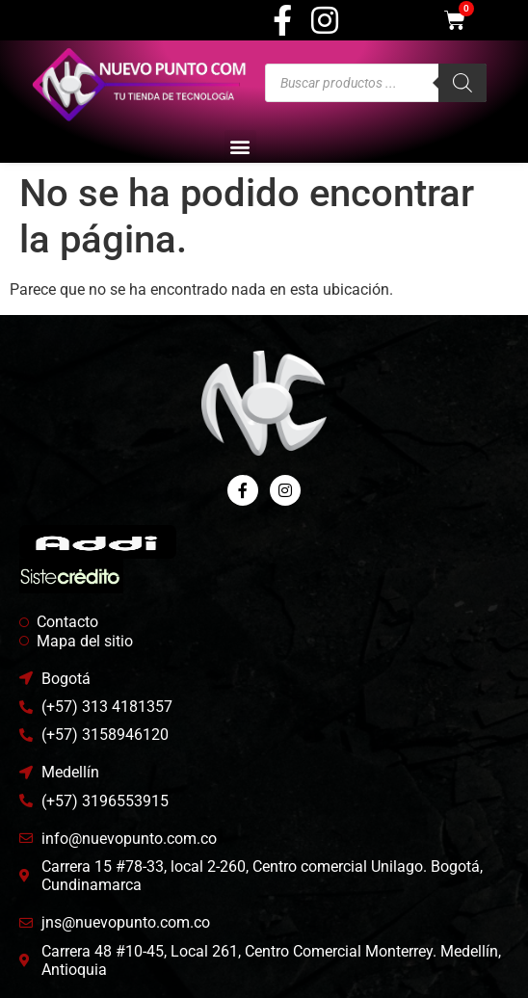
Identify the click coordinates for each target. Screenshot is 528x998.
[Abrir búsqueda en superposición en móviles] (376, 83)
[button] (240, 146)
